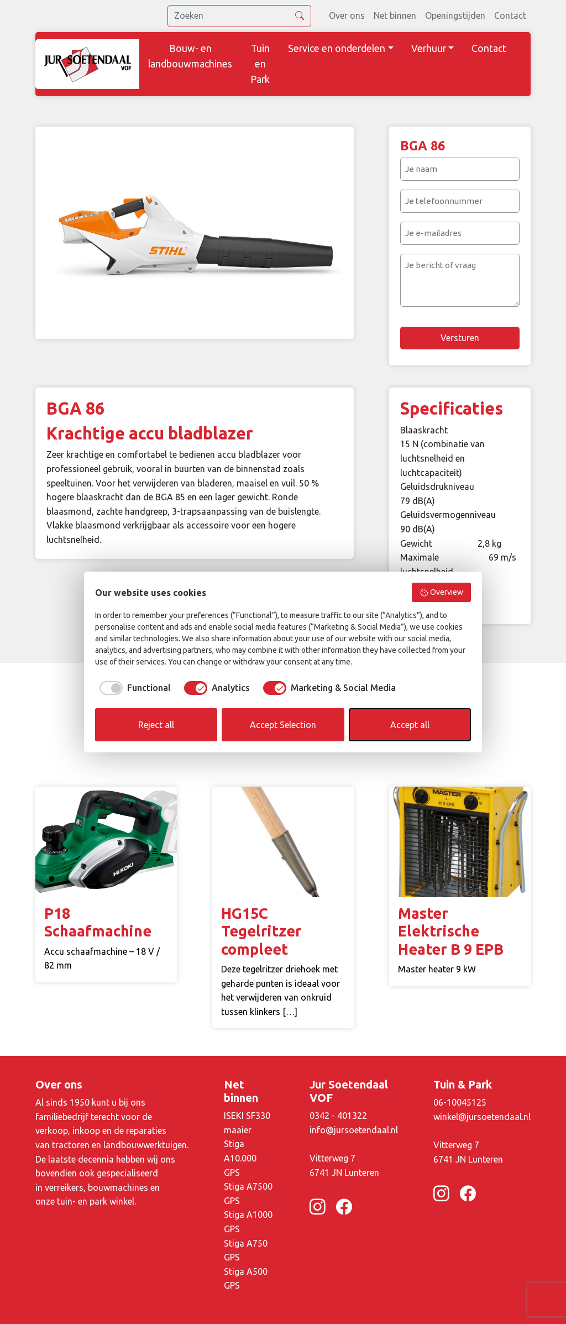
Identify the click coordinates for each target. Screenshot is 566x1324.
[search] (239, 16)
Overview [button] (442, 593)
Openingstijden (455, 15)
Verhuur (428, 48)
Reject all (156, 725)
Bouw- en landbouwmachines (190, 56)
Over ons (347, 15)
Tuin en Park (260, 64)
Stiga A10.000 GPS (240, 1158)
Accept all (409, 725)
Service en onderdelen (336, 48)
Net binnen (395, 15)
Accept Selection (283, 725)
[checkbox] (133, 687)
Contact (510, 15)
